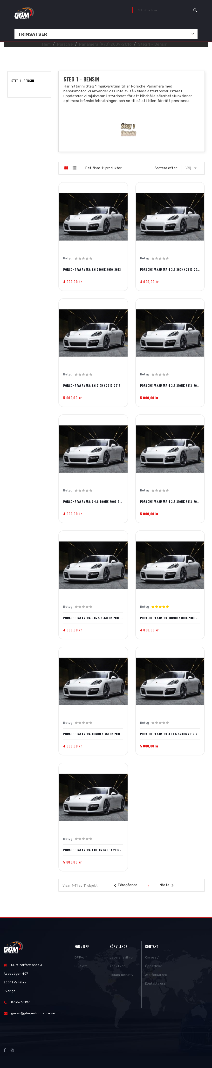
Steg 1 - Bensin (22, 80)
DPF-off (81, 958)
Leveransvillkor (122, 958)
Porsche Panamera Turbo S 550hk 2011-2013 (93, 734)
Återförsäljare (156, 975)
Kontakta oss (155, 984)
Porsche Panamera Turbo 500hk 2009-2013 (170, 618)
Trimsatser (32, 34)
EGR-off (81, 967)
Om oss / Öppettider (153, 962)
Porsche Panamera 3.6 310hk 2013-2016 (91, 386)
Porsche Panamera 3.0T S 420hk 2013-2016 (170, 734)
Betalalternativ (121, 975)
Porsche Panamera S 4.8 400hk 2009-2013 (93, 502)
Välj (191, 168)
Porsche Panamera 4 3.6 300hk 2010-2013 (170, 269)
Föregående (124, 885)
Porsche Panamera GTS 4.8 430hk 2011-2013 (93, 618)
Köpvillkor (117, 967)
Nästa (167, 885)
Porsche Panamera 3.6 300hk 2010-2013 (92, 269)
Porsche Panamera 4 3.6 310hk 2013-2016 (170, 386)
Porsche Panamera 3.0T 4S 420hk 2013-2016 (93, 850)
